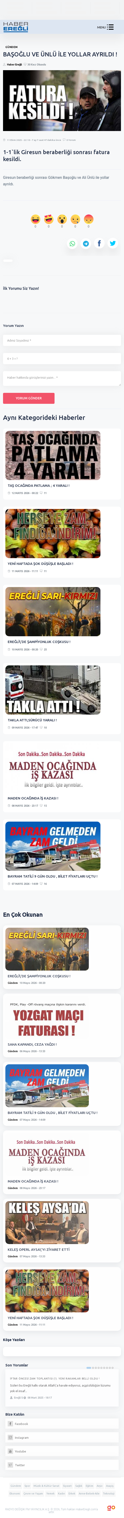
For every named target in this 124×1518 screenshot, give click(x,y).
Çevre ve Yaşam (33, 1493)
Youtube (17, 1451)
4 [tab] (99, 1368)
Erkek (72, 1493)
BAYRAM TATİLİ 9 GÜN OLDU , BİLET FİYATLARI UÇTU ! (52, 876)
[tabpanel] (62, 1388)
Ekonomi (15, 1493)
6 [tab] (104, 1368)
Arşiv (100, 1485)
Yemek (50, 1493)
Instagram (18, 1437)
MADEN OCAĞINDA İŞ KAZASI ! (33, 798)
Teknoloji (108, 1493)
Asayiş (110, 1485)
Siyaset (67, 1485)
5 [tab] (101, 1368)
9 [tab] (113, 1368)
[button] (110, 28)
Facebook (18, 1423)
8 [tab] (110, 1368)
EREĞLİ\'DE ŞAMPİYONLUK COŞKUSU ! (39, 642)
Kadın (61, 1493)
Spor (27, 1485)
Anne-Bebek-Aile (89, 1493)
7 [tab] (107, 1368)
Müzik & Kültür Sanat (46, 1485)
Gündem (13, 983)
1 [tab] (88, 1368)
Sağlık (78, 1485)
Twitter (16, 1465)
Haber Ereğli (14, 64)
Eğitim (89, 1485)
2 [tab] (93, 1368)
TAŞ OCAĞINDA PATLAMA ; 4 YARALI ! (38, 486)
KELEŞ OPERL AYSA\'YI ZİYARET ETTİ (38, 1250)
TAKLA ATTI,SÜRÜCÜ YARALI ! (32, 720)
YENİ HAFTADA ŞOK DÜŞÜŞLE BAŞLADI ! (40, 564)
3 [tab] (96, 1368)
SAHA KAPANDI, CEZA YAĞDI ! (32, 1044)
